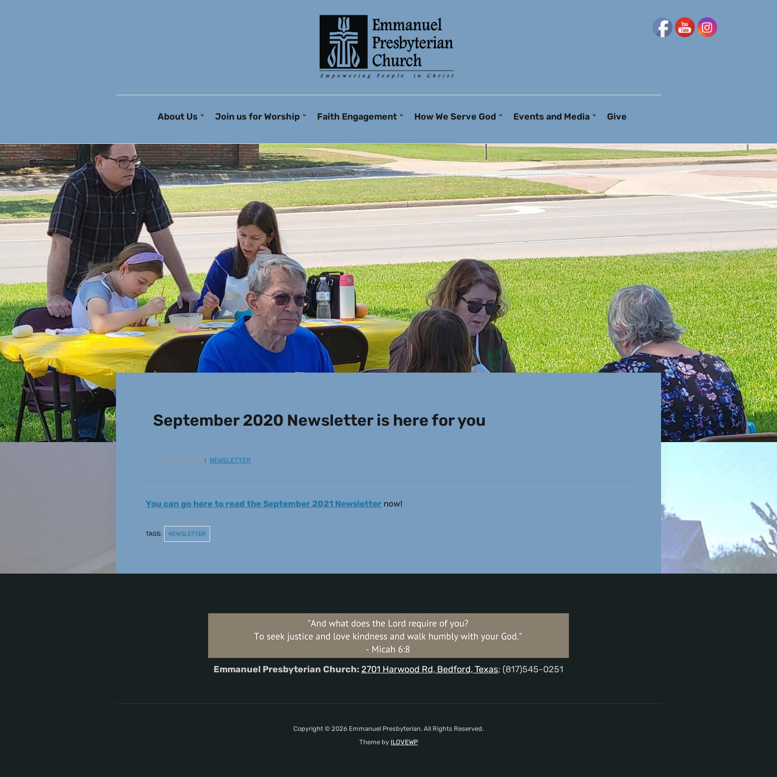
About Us (178, 116)
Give (617, 116)
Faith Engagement (357, 116)
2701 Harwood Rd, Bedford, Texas (429, 669)
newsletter (230, 460)
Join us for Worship (257, 116)
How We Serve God (455, 116)
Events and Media (551, 116)
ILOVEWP (404, 742)
